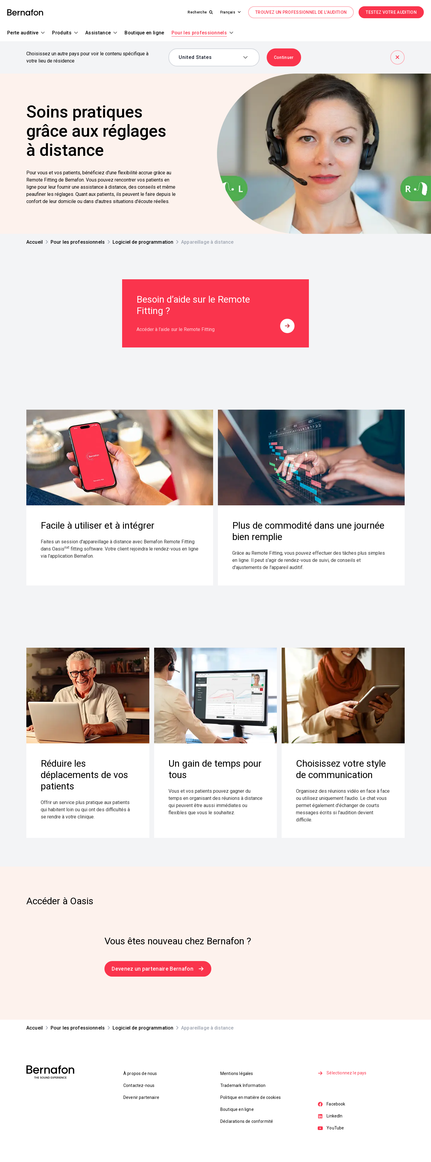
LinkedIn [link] (330, 1117)
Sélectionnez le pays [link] (342, 1073)
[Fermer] (397, 57)
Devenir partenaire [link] (141, 1097)
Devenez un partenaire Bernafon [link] (158, 969)
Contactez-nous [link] (138, 1085)
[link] (25, 12)
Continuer (284, 57)
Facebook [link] (332, 1105)
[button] (228, 12)
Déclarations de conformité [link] (246, 1121)
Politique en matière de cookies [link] (250, 1097)
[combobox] (210, 57)
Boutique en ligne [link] (237, 1109)
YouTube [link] (331, 1129)
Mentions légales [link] (236, 1073)
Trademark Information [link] (242, 1085)
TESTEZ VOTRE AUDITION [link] (391, 12)
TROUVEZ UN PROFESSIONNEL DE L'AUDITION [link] (301, 12)
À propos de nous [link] (140, 1073)
